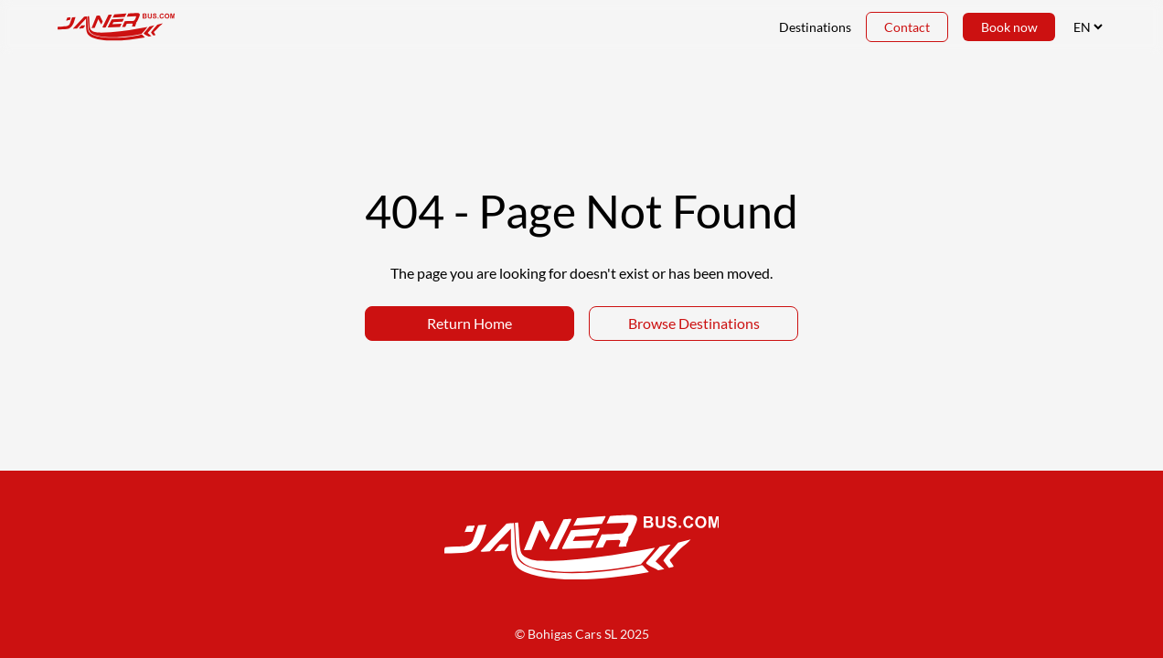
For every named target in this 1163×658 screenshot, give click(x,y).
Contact (906, 27)
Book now (1008, 27)
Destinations (814, 27)
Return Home (469, 323)
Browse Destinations (694, 323)
